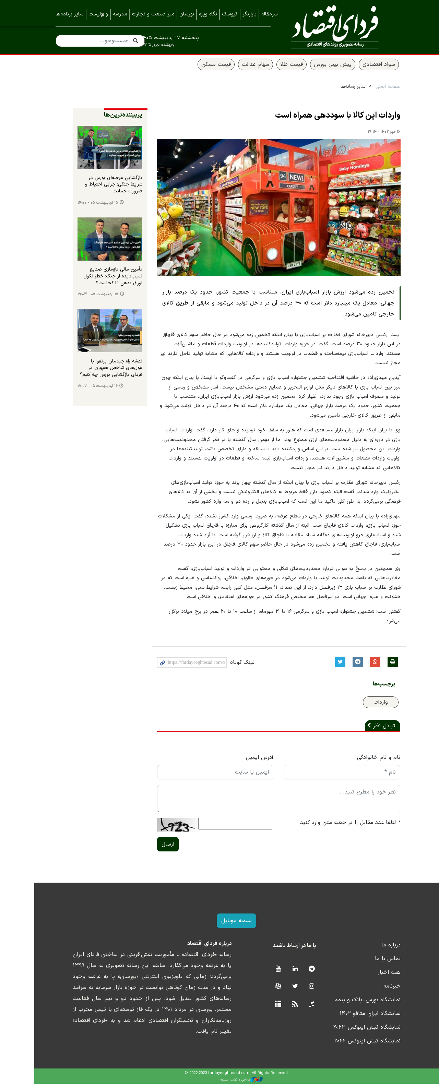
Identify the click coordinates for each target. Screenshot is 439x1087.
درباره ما (373, 948)
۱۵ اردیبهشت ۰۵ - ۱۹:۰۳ (80, 297)
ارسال (151, 847)
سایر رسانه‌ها (335, 89)
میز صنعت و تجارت (153, 14)
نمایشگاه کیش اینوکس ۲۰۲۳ (349, 1030)
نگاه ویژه (208, 14)
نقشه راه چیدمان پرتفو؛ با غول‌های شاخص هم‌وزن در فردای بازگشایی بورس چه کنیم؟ (94, 371)
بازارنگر (249, 14)
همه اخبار (371, 975)
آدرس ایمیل (243, 760)
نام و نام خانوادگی (361, 760)
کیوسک (230, 14)
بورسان (186, 14)
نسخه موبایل (219, 924)
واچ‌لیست (98, 14)
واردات (364, 705)
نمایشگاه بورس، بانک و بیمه (350, 1003)
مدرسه (120, 14)
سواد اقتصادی (361, 67)
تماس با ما (370, 962)
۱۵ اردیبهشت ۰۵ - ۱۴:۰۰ (80, 205)
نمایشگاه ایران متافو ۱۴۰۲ (352, 1017)
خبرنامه (374, 989)
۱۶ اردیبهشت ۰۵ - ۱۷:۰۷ (80, 389)
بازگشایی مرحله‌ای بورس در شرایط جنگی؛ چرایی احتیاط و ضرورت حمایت (96, 187)
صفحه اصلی (370, 89)
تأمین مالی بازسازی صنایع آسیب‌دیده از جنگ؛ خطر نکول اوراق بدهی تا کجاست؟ (95, 279)
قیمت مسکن (199, 67)
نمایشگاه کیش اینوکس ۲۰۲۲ (350, 1044)
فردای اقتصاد (332, 26)
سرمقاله (269, 14)
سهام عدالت (238, 67)
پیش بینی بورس (315, 67)
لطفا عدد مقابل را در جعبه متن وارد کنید (333, 826)
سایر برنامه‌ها (70, 14)
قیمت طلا (274, 67)
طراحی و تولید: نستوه (225, 1082)
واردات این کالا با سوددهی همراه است (320, 118)
